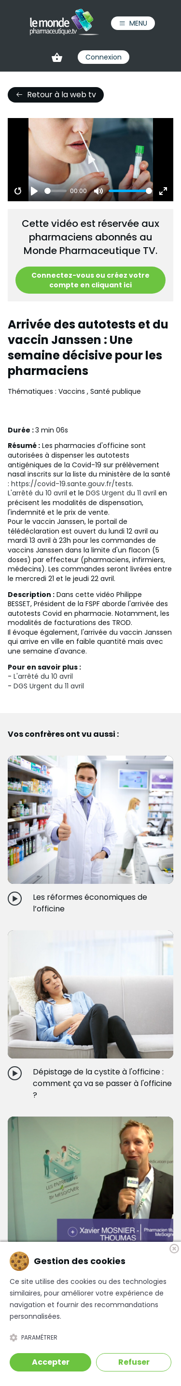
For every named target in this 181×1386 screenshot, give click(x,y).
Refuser (134, 1362)
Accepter (51, 1362)
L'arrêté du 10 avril (37, 493)
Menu (133, 23)
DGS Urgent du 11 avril (121, 493)
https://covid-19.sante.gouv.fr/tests (71, 484)
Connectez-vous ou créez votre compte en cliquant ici (90, 280)
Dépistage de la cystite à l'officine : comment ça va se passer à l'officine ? (102, 1083)
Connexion (103, 57)
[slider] (55, 190)
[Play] (34, 191)
